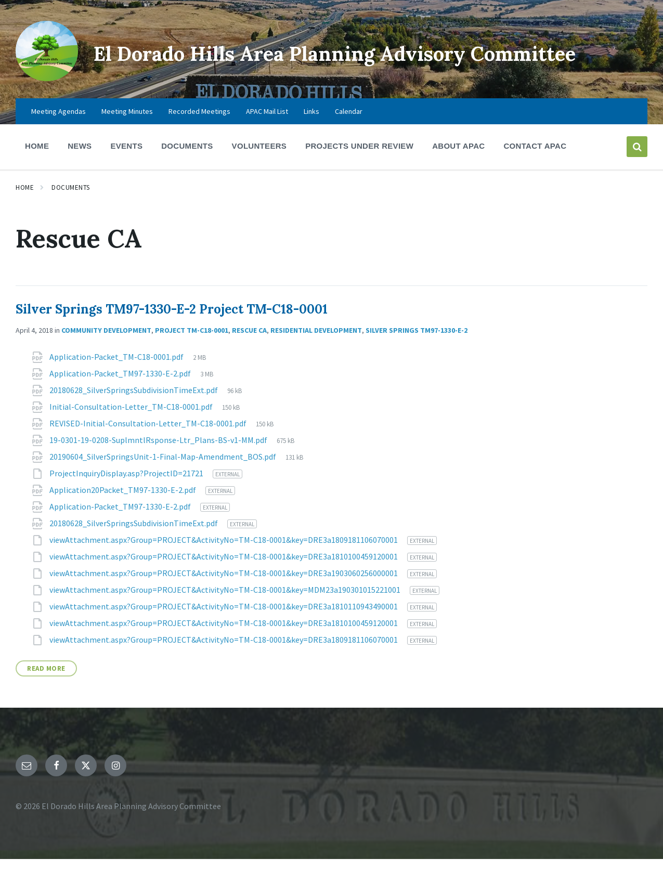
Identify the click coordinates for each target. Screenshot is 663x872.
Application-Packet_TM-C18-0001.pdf (117, 370)
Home (25, 200)
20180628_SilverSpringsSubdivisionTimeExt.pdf (134, 403)
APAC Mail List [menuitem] (267, 124)
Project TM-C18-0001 (191, 343)
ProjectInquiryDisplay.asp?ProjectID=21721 (127, 486)
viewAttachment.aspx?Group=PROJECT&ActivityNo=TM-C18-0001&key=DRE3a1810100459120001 (224, 569)
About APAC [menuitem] (458, 158)
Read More (46, 681)
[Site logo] (43, 81)
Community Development (106, 343)
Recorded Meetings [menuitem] (199, 124)
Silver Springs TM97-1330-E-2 (416, 343)
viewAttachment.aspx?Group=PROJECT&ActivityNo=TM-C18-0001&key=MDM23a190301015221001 (225, 602)
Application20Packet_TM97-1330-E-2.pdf (123, 503)
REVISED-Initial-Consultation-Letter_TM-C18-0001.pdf (148, 436)
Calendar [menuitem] (348, 124)
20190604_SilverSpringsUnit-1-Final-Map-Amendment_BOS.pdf (163, 469)
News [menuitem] (80, 158)
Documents (70, 200)
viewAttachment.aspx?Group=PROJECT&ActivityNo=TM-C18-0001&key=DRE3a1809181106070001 (224, 553)
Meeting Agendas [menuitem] (58, 124)
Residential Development (316, 343)
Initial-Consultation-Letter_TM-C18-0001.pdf (131, 419)
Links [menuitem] (311, 124)
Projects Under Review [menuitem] (359, 158)
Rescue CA (249, 343)
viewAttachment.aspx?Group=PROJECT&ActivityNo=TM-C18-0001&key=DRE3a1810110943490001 (224, 619)
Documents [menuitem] (187, 158)
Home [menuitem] (37, 158)
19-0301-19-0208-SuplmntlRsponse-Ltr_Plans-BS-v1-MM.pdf (159, 453)
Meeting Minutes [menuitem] (127, 124)
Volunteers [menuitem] (259, 158)
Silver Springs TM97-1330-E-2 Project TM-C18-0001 (172, 322)
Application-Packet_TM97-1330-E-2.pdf (120, 386)
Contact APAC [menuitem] (534, 158)
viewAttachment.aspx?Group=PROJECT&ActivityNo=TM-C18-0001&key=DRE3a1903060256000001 (224, 586)
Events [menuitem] (126, 158)
